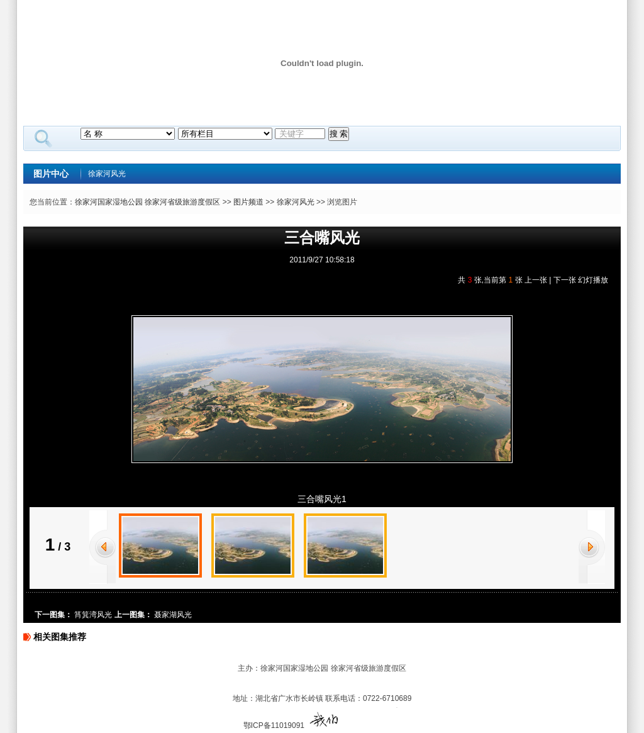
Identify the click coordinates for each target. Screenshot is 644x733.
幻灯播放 (593, 280)
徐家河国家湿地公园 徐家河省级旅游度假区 (147, 202)
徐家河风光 (107, 173)
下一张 (564, 280)
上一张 (536, 280)
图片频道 (248, 202)
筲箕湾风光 (93, 614)
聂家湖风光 (173, 614)
